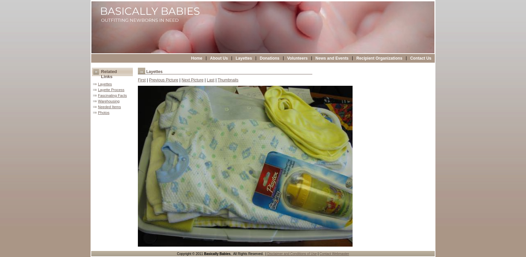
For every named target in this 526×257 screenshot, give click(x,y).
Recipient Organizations (379, 58)
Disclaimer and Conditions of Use (292, 254)
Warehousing (108, 101)
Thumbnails (228, 80)
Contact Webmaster (334, 254)
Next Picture (192, 80)
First (142, 80)
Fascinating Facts (112, 95)
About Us (219, 58)
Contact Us (420, 58)
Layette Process (111, 90)
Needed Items (109, 107)
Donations (269, 58)
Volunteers (297, 58)
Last (210, 80)
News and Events (332, 58)
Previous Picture (163, 80)
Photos (103, 113)
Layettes (243, 58)
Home (196, 58)
